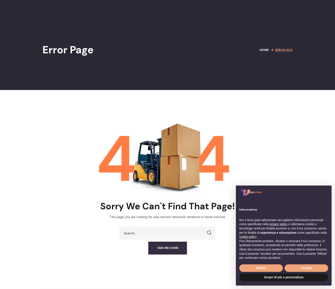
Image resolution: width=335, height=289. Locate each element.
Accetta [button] (306, 268)
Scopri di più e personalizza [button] (283, 277)
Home (264, 50)
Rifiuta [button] (261, 268)
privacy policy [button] (279, 224)
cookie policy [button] (247, 236)
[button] (167, 248)
